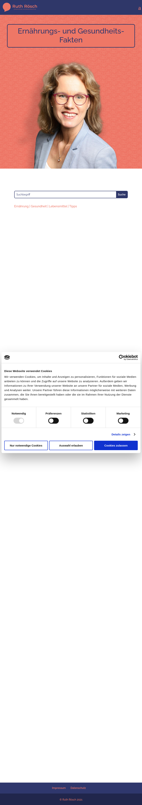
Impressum (59, 787)
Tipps (73, 206)
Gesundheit (39, 206)
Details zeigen (120, 434)
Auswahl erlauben (71, 445)
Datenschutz (78, 787)
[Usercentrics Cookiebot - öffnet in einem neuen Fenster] (121, 357)
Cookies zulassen (116, 445)
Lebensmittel (58, 206)
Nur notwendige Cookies (26, 445)
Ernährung (21, 206)
